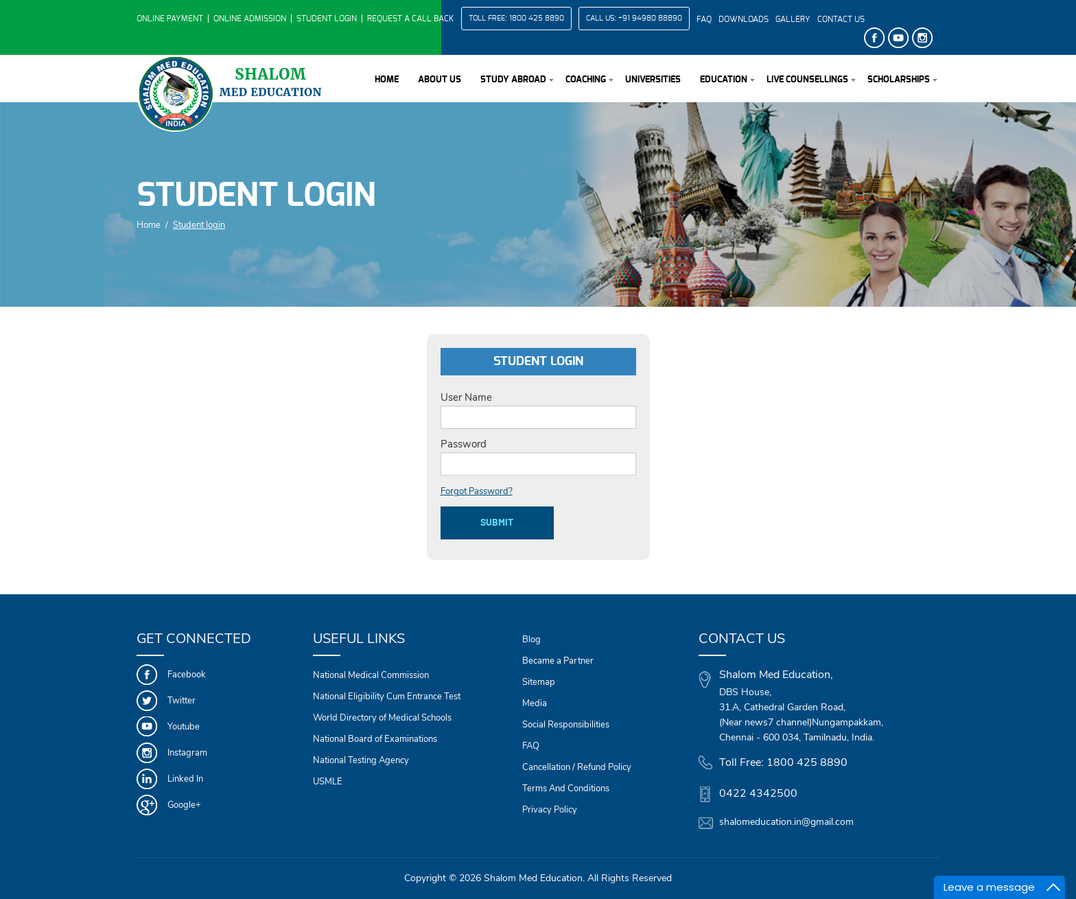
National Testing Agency (361, 760)
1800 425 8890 (536, 18)
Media (534, 703)
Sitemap (538, 682)
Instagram (187, 753)
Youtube (183, 727)
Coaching (585, 79)
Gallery (792, 19)
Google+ (184, 805)
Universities (653, 79)
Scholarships (898, 79)
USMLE (327, 781)
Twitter (181, 700)
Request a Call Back (410, 18)
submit (496, 523)
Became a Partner (558, 661)
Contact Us (841, 19)
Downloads (743, 19)
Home (387, 79)
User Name (466, 397)
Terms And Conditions (565, 788)
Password (464, 444)
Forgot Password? (477, 491)
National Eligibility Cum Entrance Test (386, 696)
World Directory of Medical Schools (382, 718)
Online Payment (170, 18)
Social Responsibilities (565, 725)
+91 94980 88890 (650, 18)
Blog (531, 639)
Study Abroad (513, 79)
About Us (439, 79)
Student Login (326, 18)
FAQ (704, 19)
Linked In (185, 779)
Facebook (186, 674)
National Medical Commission (371, 675)
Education (723, 79)
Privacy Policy (549, 810)
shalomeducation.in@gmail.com (786, 821)
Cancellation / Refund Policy (576, 767)
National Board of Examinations (375, 739)
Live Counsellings (807, 79)
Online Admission (249, 18)
